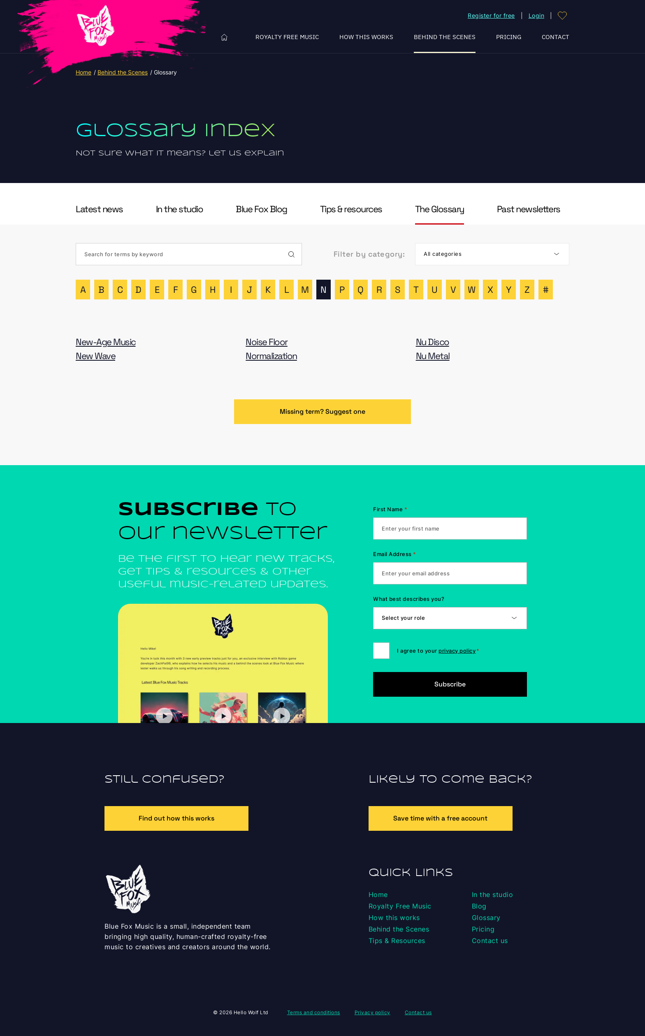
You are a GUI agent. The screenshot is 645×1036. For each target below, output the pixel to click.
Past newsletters (528, 209)
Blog (479, 906)
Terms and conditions (313, 1012)
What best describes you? (408, 599)
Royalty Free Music (287, 37)
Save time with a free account (440, 818)
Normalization (271, 356)
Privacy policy (372, 1012)
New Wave (95, 356)
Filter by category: (369, 254)
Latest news (99, 209)
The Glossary (439, 209)
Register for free (491, 15)
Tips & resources (351, 209)
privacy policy (457, 650)
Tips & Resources (397, 940)
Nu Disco (432, 342)
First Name (390, 509)
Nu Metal (433, 356)
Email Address (394, 554)
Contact (555, 37)
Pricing (508, 37)
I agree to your (438, 651)
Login (537, 15)
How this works (366, 37)
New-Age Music (106, 342)
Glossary (486, 917)
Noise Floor (267, 342)
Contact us (490, 940)
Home (224, 37)
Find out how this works (176, 818)
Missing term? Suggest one (322, 411)
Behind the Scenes (445, 37)
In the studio (179, 209)
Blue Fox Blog (261, 209)
